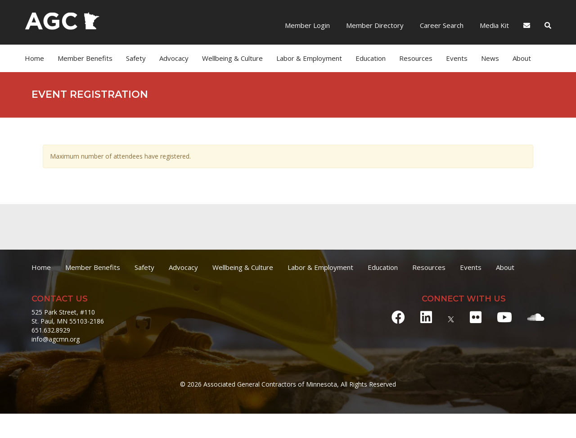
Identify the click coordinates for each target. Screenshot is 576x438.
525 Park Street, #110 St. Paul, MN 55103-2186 (68, 316)
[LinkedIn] (426, 317)
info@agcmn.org (56, 339)
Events (457, 58)
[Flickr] (476, 317)
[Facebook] (398, 317)
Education (371, 58)
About (522, 58)
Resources (415, 58)
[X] (450, 317)
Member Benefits (85, 58)
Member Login (307, 25)
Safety (136, 58)
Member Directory (374, 25)
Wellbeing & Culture (232, 58)
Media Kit (493, 25)
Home (34, 58)
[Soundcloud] (535, 317)
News (490, 58)
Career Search (441, 25)
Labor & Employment (309, 58)
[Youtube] (504, 317)
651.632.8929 (51, 330)
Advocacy (174, 58)
